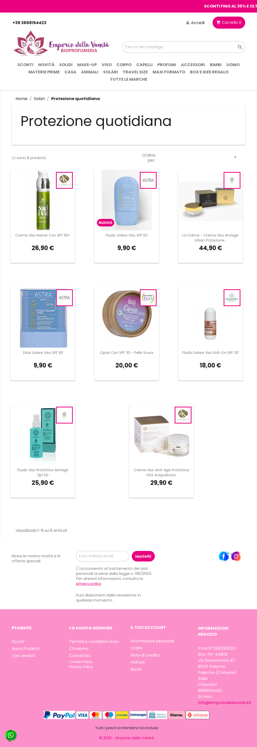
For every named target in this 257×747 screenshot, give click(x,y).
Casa (70, 72)
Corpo (124, 65)
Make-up (87, 65)
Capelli (144, 65)
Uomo (233, 65)
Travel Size (135, 72)
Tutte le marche (128, 79)
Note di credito (145, 655)
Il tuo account (148, 627)
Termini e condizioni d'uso (94, 641)
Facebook (224, 556)
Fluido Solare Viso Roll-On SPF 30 (210, 352)
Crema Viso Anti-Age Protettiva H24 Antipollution (161, 473)
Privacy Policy (81, 666)
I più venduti (23, 656)
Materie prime (44, 72)
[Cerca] (183, 47)
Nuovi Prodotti (25, 648)
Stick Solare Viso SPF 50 (43, 352)
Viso (107, 65)
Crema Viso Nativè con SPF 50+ (42, 235)
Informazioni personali (152, 641)
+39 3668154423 (29, 23)
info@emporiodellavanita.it (224, 703)
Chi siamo (78, 648)
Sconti (25, 65)
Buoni (136, 669)
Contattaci (80, 656)
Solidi (66, 65)
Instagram (236, 556)
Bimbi (216, 65)
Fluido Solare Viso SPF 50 (127, 235)
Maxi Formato (169, 72)
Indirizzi (138, 662)
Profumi (166, 65)
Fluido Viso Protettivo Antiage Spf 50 (42, 473)
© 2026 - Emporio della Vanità (126, 737)
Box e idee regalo (209, 72)
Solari (110, 72)
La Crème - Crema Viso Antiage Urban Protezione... (210, 238)
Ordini (136, 648)
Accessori (193, 65)
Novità (46, 65)
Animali (89, 72)
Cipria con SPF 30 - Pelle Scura (126, 352)
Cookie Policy (80, 661)
